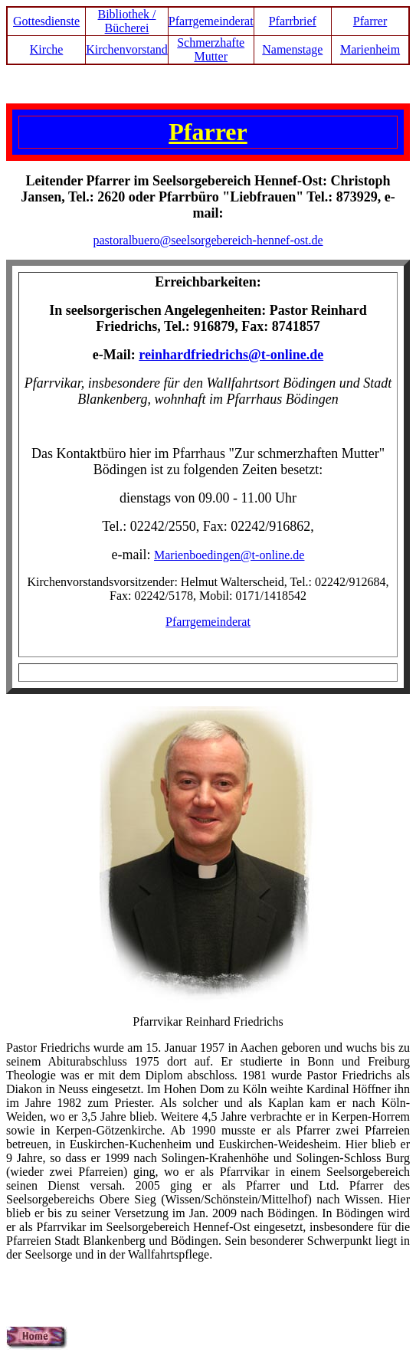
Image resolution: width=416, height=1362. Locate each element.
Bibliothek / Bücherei (126, 21)
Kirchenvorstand (127, 49)
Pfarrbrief (292, 21)
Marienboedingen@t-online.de (229, 554)
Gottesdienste (46, 21)
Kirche (47, 49)
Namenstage (292, 49)
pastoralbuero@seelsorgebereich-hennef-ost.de (208, 240)
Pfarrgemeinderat (211, 21)
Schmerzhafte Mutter (210, 49)
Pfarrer (370, 21)
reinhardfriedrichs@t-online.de (231, 354)
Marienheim (370, 49)
